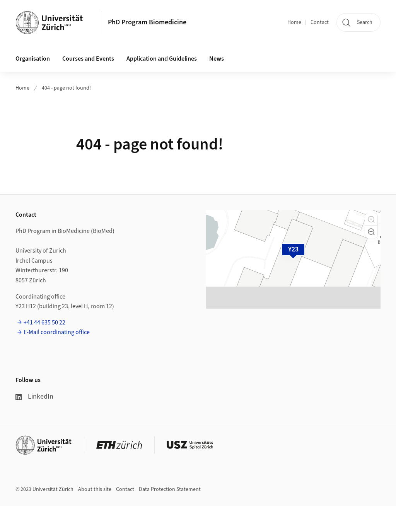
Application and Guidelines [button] (161, 58)
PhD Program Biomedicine (147, 22)
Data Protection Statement (170, 489)
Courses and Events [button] (88, 58)
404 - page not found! (66, 88)
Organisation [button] (32, 58)
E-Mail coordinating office (57, 332)
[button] (371, 219)
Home (294, 22)
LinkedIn (34, 396)
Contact (320, 22)
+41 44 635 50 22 (44, 322)
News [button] (216, 58)
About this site (94, 489)
